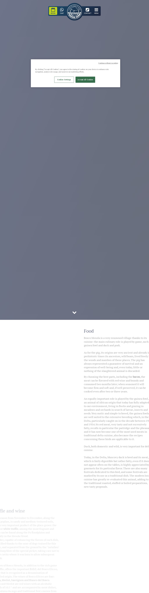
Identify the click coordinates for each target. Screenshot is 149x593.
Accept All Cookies (85, 80)
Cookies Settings (64, 80)
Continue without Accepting (108, 63)
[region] (75, 73)
